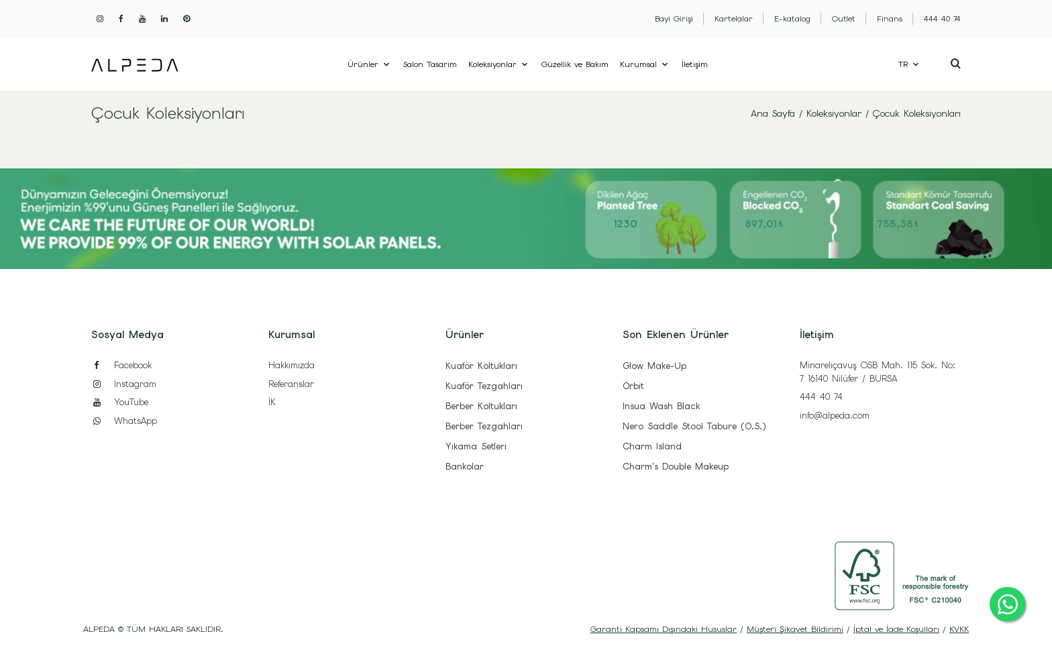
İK (272, 402)
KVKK (959, 629)
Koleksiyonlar (492, 64)
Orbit (633, 386)
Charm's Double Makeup (676, 466)
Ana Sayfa (773, 113)
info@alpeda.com (835, 415)
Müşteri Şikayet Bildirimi (795, 629)
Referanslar (291, 384)
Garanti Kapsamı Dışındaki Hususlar (663, 629)
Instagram (123, 384)
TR (903, 64)
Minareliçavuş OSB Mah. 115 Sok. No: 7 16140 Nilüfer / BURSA (877, 372)
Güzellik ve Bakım (575, 64)
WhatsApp (124, 421)
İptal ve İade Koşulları (896, 629)
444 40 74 (821, 396)
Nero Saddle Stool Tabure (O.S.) (694, 426)
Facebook (121, 365)
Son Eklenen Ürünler (676, 334)
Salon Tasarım (430, 64)
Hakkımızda (291, 365)
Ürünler (363, 64)
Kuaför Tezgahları (484, 386)
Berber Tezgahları (484, 426)
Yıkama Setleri (476, 446)
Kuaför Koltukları (481, 366)
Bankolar (464, 466)
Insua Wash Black (661, 406)
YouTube (119, 402)
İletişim (695, 64)
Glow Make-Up (654, 366)
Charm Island (652, 446)
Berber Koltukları (481, 406)
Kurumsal (638, 64)
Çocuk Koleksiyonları (917, 113)
